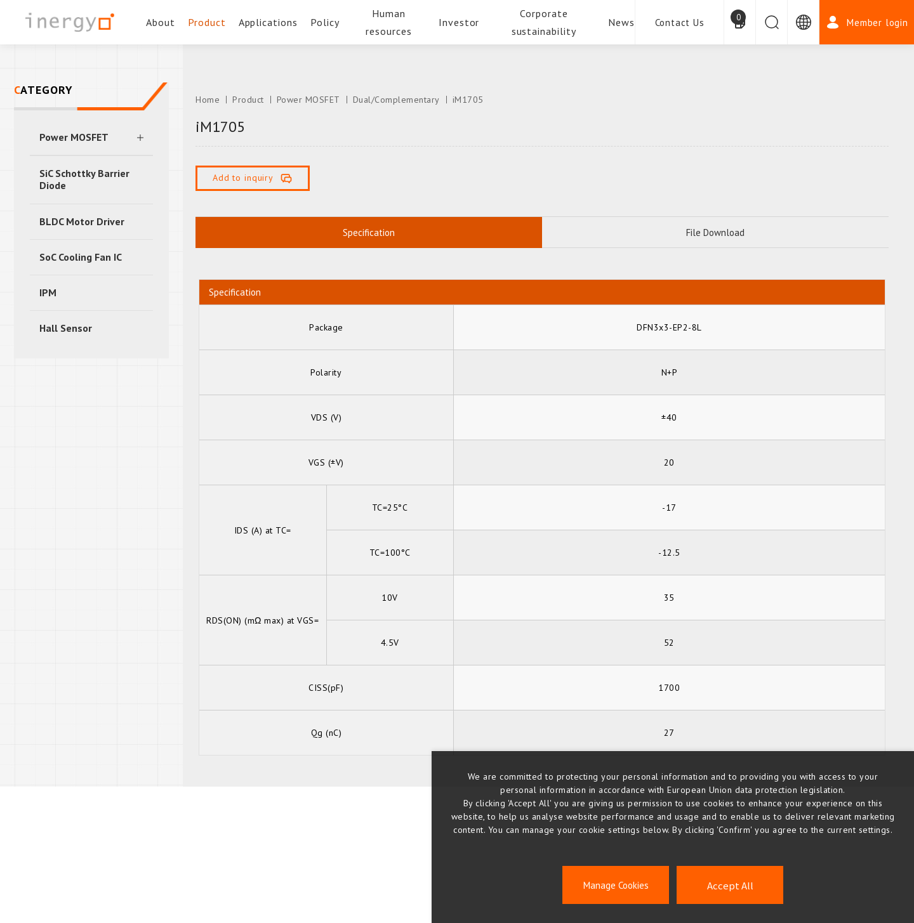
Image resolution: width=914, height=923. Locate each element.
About (160, 22)
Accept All (730, 885)
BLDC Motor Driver (81, 221)
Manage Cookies (616, 885)
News (621, 22)
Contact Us (680, 22)
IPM (47, 292)
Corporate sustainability (544, 22)
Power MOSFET (74, 137)
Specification (369, 232)
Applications (268, 22)
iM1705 (468, 99)
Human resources (389, 22)
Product (207, 22)
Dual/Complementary (396, 99)
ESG (152, 875)
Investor (459, 22)
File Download (715, 232)
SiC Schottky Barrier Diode (84, 179)
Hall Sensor (65, 328)
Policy (325, 22)
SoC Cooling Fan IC (80, 257)
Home (207, 99)
